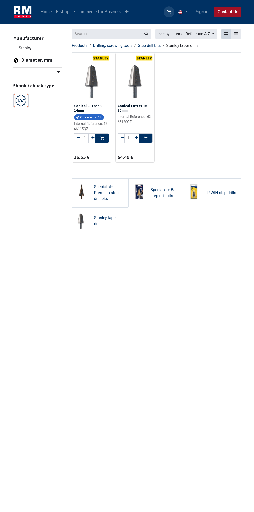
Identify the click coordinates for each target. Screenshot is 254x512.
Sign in (202, 12)
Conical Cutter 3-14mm (88, 108)
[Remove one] (77, 138)
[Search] (146, 34)
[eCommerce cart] (169, 11)
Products (80, 45)
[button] (186, 34)
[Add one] (91, 138)
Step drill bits (149, 45)
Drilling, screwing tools (112, 45)
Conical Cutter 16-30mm (133, 108)
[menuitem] (46, 12)
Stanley (25, 48)
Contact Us (228, 11)
